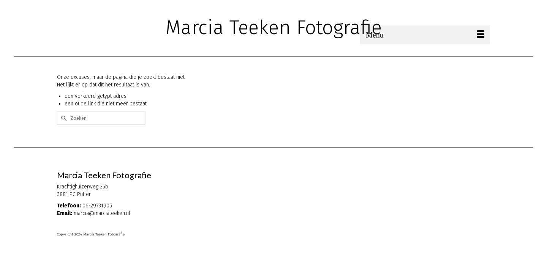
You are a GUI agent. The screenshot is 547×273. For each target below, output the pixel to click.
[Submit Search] (407, 6)
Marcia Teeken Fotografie (274, 27)
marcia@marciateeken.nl (102, 234)
